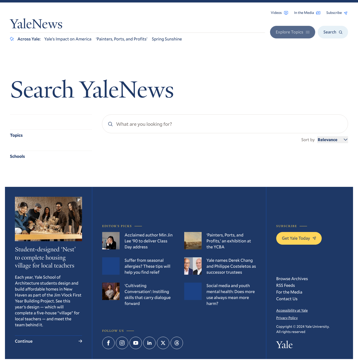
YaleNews (36, 25)
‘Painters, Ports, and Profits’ (121, 39)
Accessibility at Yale (292, 310)
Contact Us (287, 298)
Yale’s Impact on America (67, 39)
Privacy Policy (287, 317)
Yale (284, 346)
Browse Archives (292, 278)
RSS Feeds (285, 285)
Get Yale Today (299, 238)
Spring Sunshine (167, 39)
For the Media (289, 292)
